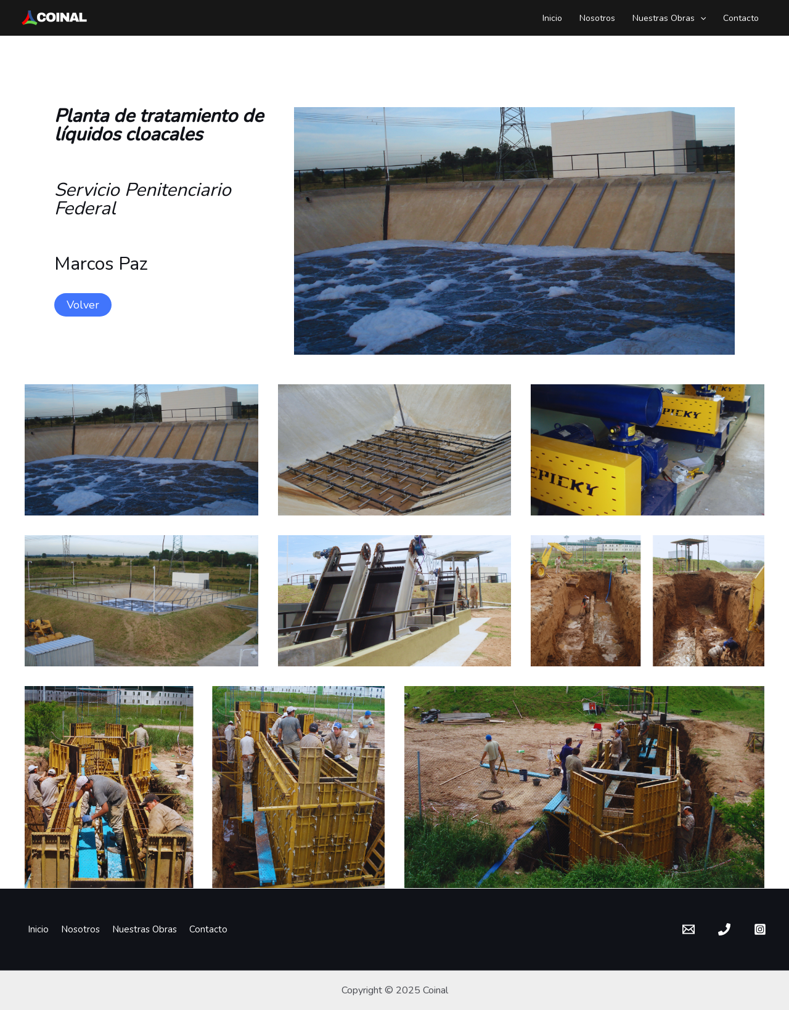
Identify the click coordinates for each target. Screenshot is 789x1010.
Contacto (741, 18)
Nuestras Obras (669, 18)
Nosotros (597, 18)
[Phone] (724, 929)
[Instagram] (760, 929)
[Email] (688, 929)
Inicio (552, 18)
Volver (83, 304)
